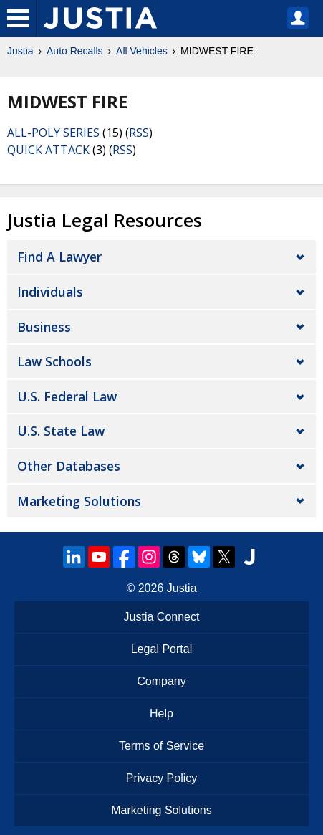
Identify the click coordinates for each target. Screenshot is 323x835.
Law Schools (54, 361)
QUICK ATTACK (48, 150)
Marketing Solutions (79, 501)
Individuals (50, 291)
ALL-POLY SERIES (53, 132)
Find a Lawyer (59, 256)
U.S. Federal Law (67, 396)
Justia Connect (162, 617)
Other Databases (68, 465)
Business (44, 326)
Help (161, 713)
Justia (20, 51)
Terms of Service (161, 746)
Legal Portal (161, 649)
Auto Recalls (75, 51)
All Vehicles (142, 51)
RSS (139, 132)
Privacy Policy (162, 778)
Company (161, 681)
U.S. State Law (61, 430)
